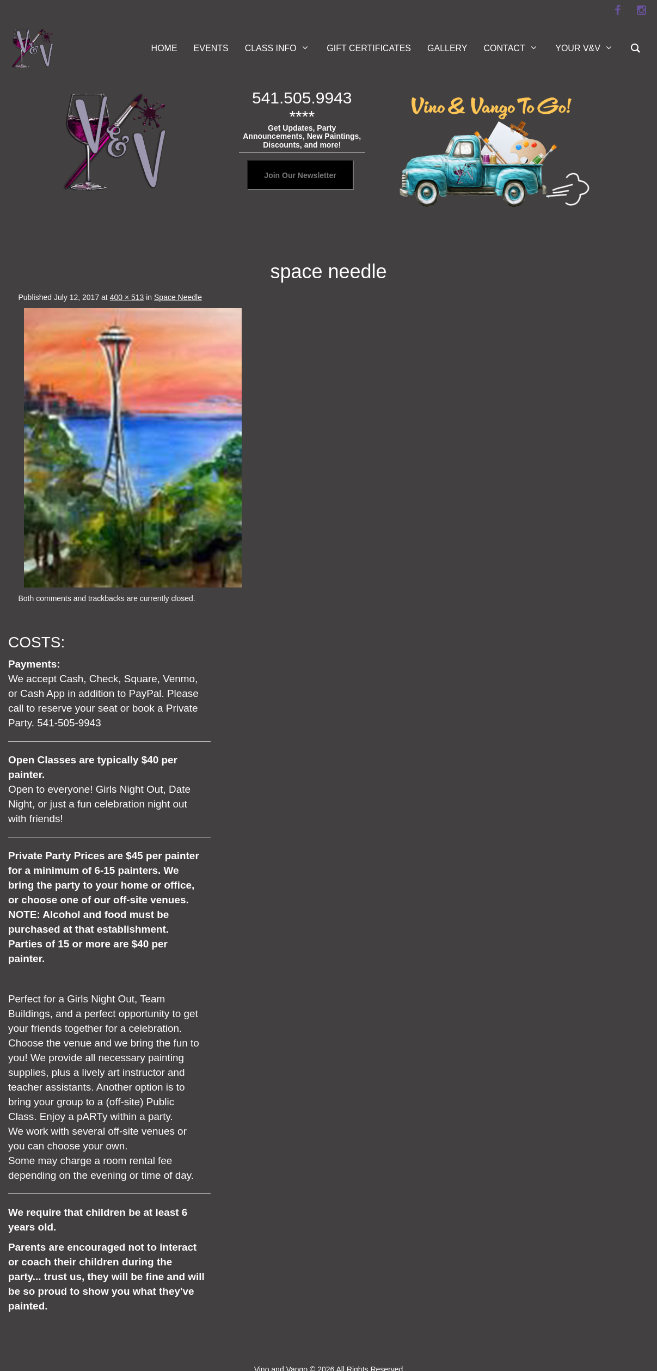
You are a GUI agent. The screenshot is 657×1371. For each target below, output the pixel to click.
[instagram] (641, 10)
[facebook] (617, 10)
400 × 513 (127, 297)
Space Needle (178, 297)
